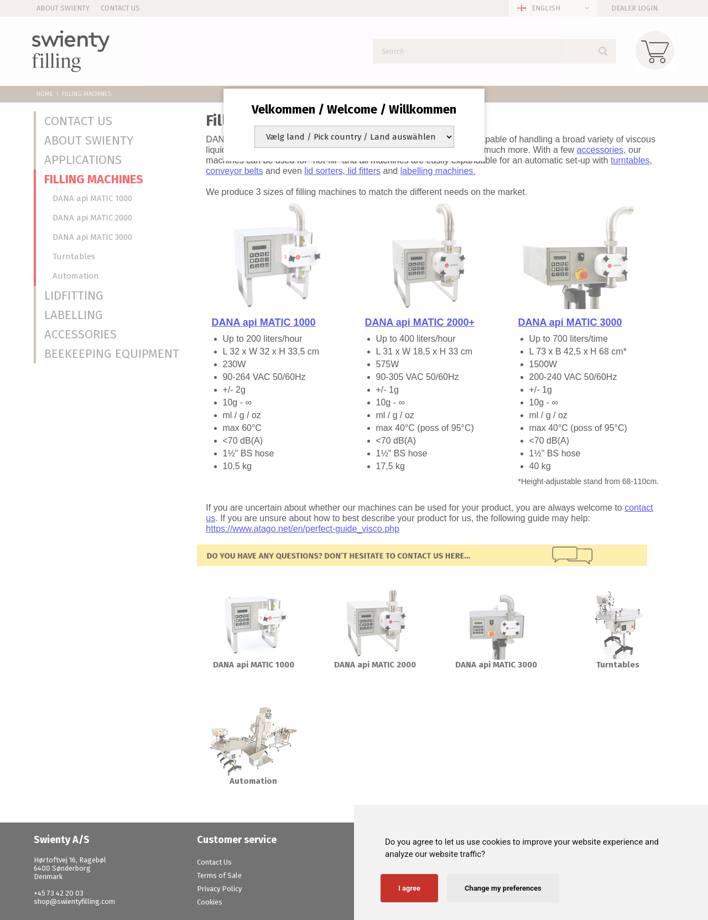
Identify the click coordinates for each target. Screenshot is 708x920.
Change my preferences (503, 888)
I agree (409, 888)
